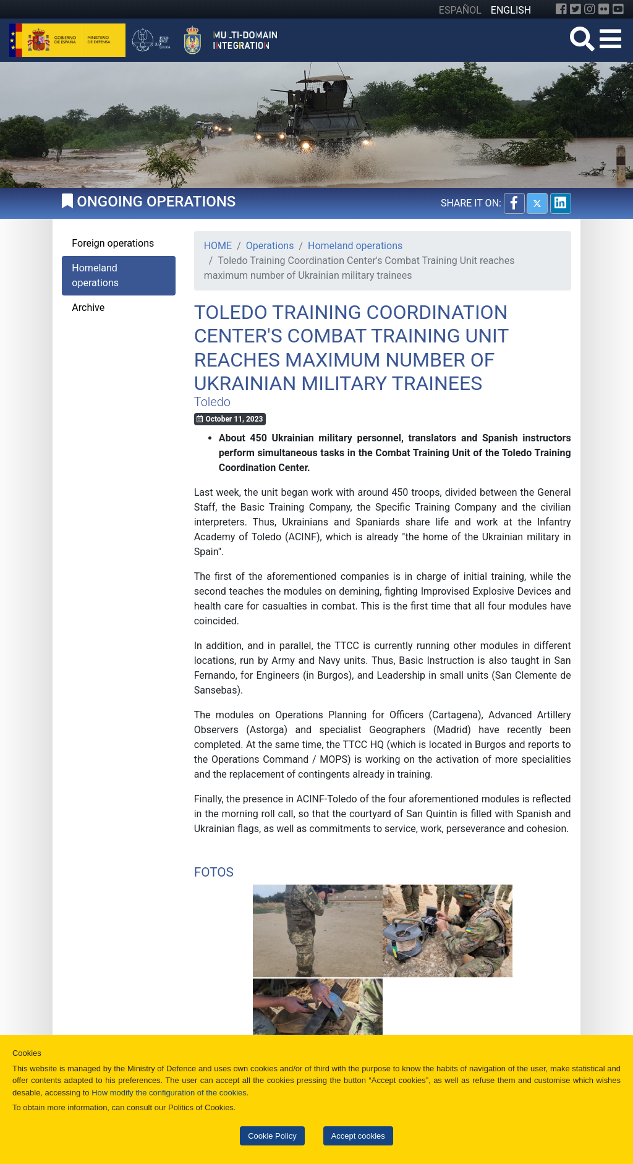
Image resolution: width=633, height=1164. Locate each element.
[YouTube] (618, 9)
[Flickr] (604, 9)
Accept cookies (358, 1136)
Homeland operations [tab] (95, 275)
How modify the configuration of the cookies (169, 1092)
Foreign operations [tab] (113, 243)
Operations (270, 246)
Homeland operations (355, 246)
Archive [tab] (88, 307)
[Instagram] (589, 9)
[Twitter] (575, 9)
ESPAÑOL (460, 10)
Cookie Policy (272, 1136)
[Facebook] (561, 9)
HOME (218, 246)
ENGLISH (511, 10)
